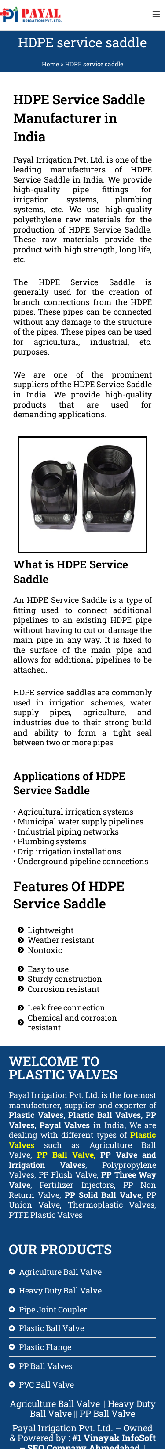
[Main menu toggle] (156, 14)
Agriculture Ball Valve (55, 1403)
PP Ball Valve (65, 1154)
